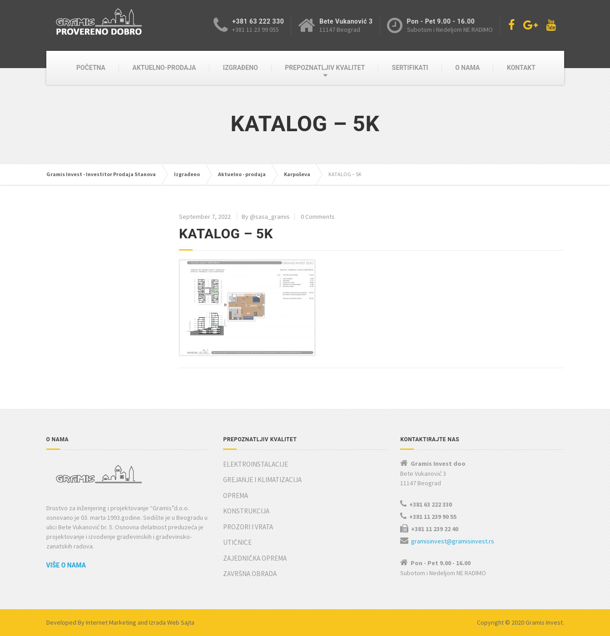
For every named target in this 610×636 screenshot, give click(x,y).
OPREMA (235, 495)
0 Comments (318, 216)
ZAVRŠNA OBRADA (250, 573)
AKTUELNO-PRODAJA (164, 67)
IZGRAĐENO (240, 67)
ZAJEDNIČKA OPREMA (255, 558)
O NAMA (467, 67)
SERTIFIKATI (410, 67)
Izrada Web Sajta (171, 622)
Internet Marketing (111, 622)
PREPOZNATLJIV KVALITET (325, 67)
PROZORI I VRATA (248, 527)
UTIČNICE (237, 542)
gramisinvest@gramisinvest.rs (452, 541)
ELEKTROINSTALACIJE (255, 464)
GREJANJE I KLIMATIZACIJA (262, 479)
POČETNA (90, 67)
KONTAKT (521, 67)
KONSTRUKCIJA (246, 511)
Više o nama (66, 565)
